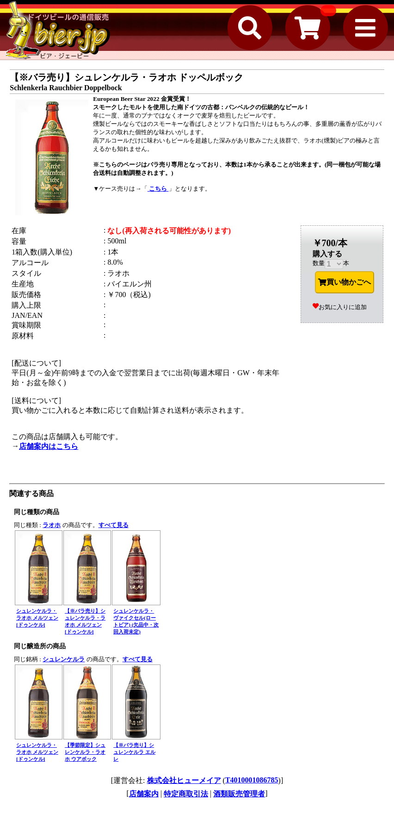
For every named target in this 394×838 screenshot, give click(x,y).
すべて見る (113, 524)
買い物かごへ (344, 282)
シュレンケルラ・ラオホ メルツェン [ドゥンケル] (37, 617)
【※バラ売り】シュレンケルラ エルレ (134, 752)
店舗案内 (144, 794)
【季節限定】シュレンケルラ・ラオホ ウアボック (85, 752)
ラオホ (52, 524)
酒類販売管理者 (239, 794)
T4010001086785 (251, 780)
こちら (158, 188)
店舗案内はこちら (48, 446)
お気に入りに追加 (340, 307)
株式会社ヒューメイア (184, 780)
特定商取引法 (186, 794)
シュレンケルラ (64, 659)
